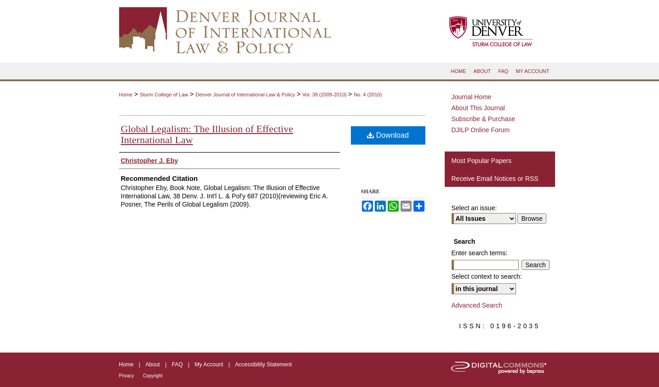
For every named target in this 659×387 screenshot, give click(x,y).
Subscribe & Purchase (484, 119)
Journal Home (472, 97)
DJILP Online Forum (481, 130)
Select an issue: (474, 208)
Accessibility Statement (263, 364)
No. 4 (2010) (368, 94)
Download (388, 135)
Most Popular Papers (482, 160)
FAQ (177, 364)
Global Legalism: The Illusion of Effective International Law (207, 134)
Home (125, 94)
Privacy (126, 375)
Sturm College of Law (164, 94)
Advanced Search (477, 305)
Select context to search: (487, 276)
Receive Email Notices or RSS (495, 178)
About (152, 364)
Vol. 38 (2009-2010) (325, 94)
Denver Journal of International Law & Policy (245, 94)
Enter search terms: (480, 253)
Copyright (153, 375)
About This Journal (478, 108)
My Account (209, 364)
